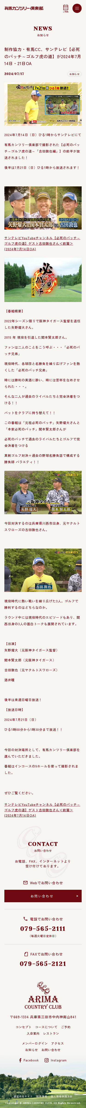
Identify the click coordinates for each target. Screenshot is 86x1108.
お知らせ (31, 1050)
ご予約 (66, 1027)
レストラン (51, 1033)
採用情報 (41, 1096)
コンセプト (24, 1027)
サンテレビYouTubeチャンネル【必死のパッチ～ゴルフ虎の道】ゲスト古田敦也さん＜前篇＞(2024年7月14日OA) (42, 243)
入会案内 (33, 1033)
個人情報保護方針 (62, 1096)
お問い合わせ (51, 1050)
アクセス (57, 1043)
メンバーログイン (35, 1043)
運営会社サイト (23, 1096)
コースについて (46, 1027)
